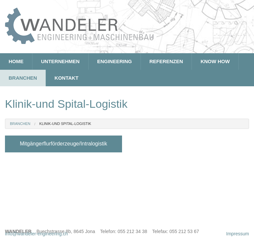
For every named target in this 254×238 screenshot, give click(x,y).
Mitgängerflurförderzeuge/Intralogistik (63, 143)
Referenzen (166, 61)
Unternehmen (60, 61)
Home (16, 61)
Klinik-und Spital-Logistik (65, 124)
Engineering (114, 61)
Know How (215, 61)
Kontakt (66, 78)
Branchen (23, 78)
